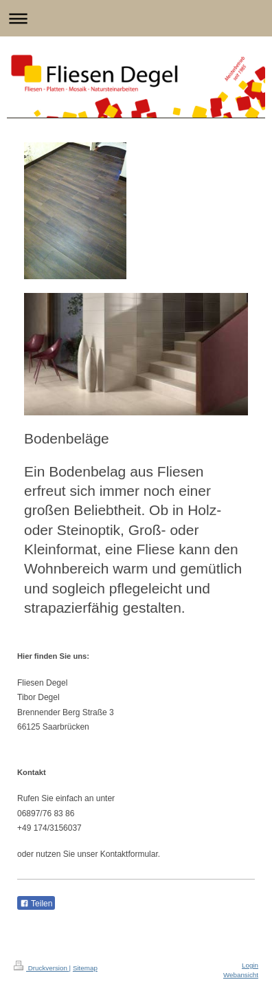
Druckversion (41, 968)
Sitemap (85, 968)
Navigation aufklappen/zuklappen (136, 18)
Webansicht (240, 975)
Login (250, 965)
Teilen (36, 903)
